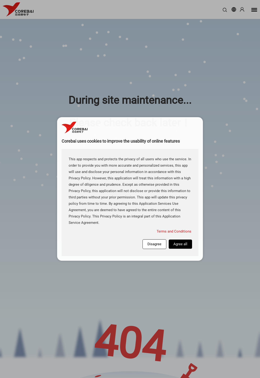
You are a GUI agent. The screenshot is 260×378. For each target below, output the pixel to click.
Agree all (180, 244)
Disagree (154, 244)
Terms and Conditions (174, 231)
